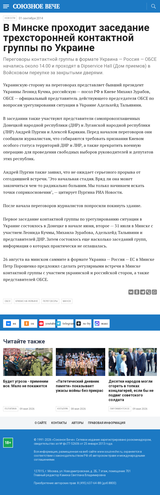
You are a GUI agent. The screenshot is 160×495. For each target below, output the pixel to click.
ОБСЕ (7, 301)
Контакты (59, 423)
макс (101, 323)
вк (11, 323)
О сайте (41, 423)
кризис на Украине (26, 301)
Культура (62, 409)
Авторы (77, 423)
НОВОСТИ (10, 18)
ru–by (83, 323)
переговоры (50, 301)
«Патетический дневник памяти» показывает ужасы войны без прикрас (79, 386)
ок (29, 323)
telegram (65, 323)
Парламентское (120, 409)
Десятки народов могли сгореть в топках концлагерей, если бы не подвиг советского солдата (131, 390)
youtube (47, 323)
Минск (67, 301)
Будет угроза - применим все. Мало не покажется (25, 383)
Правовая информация (106, 423)
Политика (11, 409)
